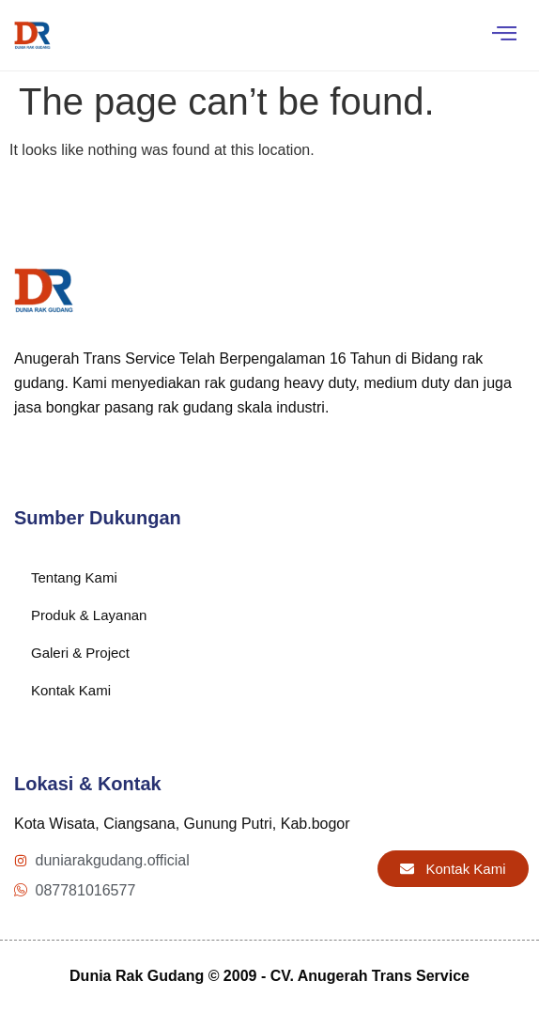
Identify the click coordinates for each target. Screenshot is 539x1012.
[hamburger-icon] (504, 35)
